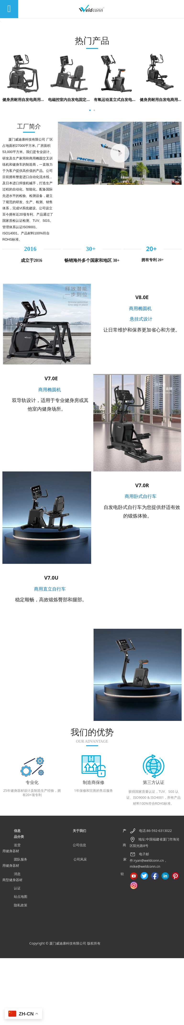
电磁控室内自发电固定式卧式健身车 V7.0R (84, 166)
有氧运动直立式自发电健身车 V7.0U (125, 166)
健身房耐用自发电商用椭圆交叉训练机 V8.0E (40, 166)
